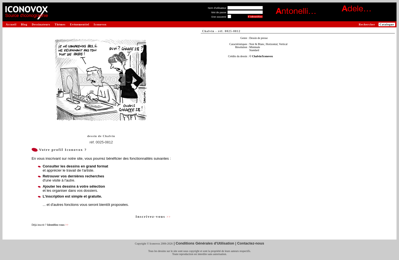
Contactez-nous (250, 243)
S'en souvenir (218, 16)
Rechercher (367, 24)
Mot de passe (218, 12)
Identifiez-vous (57, 224)
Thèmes (60, 24)
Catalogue (387, 24)
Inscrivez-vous (153, 216)
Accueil (11, 24)
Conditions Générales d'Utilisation (205, 243)
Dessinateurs (41, 24)
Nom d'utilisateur (217, 8)
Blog (24, 24)
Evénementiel (79, 24)
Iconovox (100, 24)
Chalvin (109, 136)
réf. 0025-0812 (101, 142)
